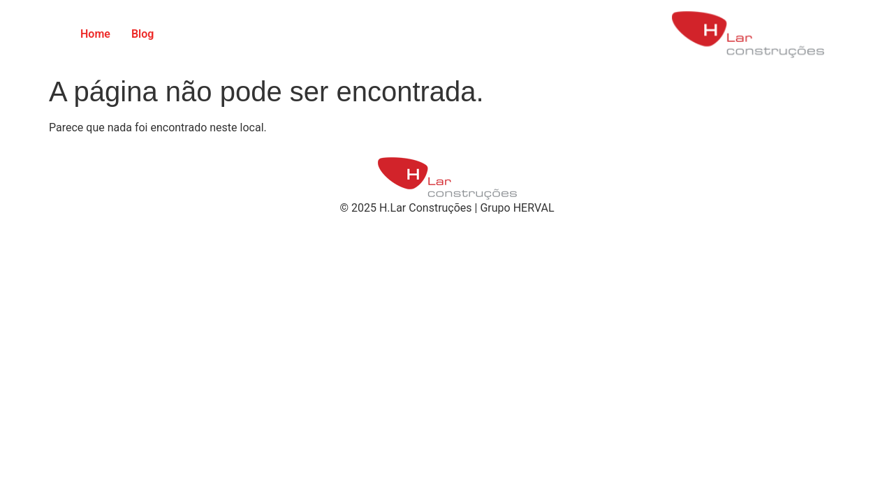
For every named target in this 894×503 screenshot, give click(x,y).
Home (95, 34)
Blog (142, 34)
